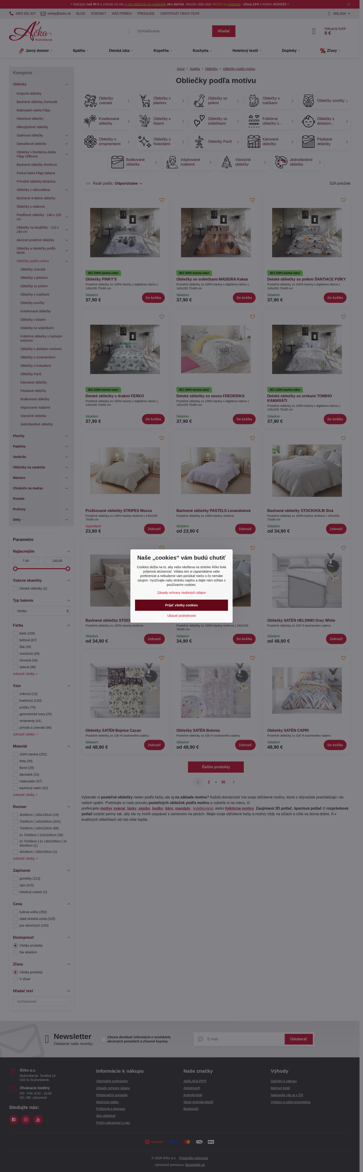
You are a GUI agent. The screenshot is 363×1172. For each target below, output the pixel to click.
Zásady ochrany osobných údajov (181, 592)
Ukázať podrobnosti (181, 616)
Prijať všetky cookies (181, 605)
